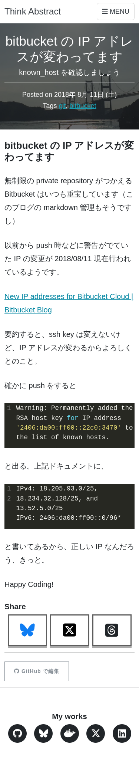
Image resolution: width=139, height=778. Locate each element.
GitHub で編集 (36, 671)
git (62, 105)
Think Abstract (32, 11)
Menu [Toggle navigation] (115, 11)
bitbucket (83, 105)
